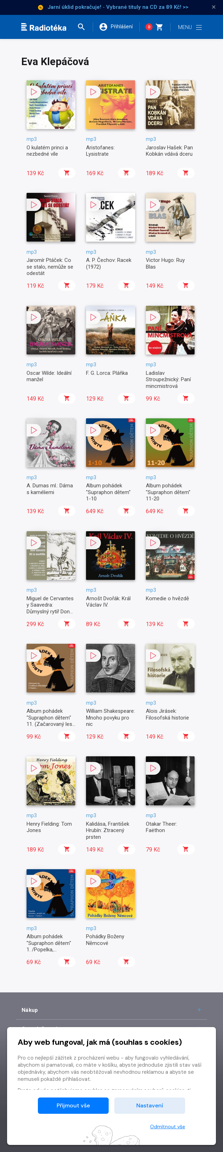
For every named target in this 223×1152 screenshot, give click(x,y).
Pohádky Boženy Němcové (105, 939)
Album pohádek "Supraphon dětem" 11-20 (168, 492)
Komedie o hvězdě (167, 598)
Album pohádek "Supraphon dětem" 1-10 (108, 492)
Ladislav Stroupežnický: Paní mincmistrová (168, 379)
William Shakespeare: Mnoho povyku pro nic (110, 717)
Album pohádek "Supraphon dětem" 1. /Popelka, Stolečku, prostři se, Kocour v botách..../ (50, 949)
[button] (84, 26)
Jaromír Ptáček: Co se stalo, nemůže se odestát (50, 266)
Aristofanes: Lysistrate (100, 150)
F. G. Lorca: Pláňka (107, 373)
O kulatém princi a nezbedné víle (47, 150)
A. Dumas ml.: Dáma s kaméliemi (50, 488)
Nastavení (149, 1105)
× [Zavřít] (214, 7)
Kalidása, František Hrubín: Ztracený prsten (107, 830)
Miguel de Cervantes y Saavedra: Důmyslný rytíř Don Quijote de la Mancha (51, 608)
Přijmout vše (73, 1105)
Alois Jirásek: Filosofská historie (167, 714)
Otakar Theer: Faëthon (161, 827)
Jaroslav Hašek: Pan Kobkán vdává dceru (169, 150)
